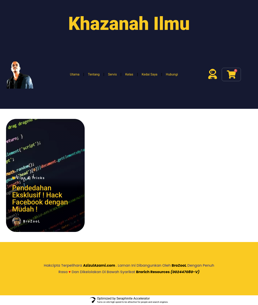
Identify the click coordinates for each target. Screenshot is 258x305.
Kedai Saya (149, 74)
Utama (74, 74)
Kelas (129, 74)
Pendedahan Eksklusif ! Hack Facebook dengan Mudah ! (40, 198)
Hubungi (172, 74)
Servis (112, 74)
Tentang (94, 74)
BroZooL (179, 265)
